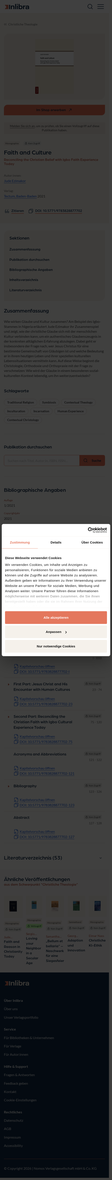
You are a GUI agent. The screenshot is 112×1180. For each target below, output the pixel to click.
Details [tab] (56, 542)
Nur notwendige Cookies (56, 646)
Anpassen (56, 632)
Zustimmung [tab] (20, 542)
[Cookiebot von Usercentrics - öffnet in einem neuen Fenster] (88, 530)
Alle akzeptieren (56, 617)
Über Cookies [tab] (92, 542)
